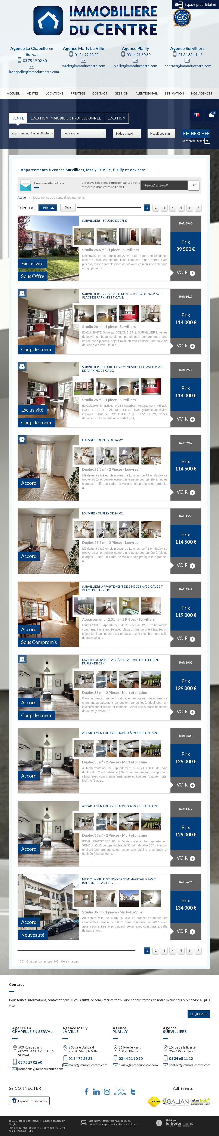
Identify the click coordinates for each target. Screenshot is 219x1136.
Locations (54, 93)
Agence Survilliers (187, 48)
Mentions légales (32, 1127)
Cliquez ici (199, 1014)
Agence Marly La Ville (83, 48)
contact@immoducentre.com (188, 66)
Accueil (13, 93)
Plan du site (15, 1127)
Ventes (32, 93)
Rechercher (196, 133)
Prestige (78, 93)
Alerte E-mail (147, 93)
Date (68, 207)
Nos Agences (201, 93)
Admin (12, 1130)
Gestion (122, 93)
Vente (18, 118)
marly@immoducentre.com (83, 66)
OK (194, 185)
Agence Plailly (135, 48)
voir (186, 272)
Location (116, 118)
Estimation (174, 93)
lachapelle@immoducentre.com (34, 72)
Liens (62, 1127)
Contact (100, 93)
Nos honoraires (50, 1127)
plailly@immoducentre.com (135, 66)
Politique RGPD (25, 1130)
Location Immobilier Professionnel (66, 118)
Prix (48, 207)
